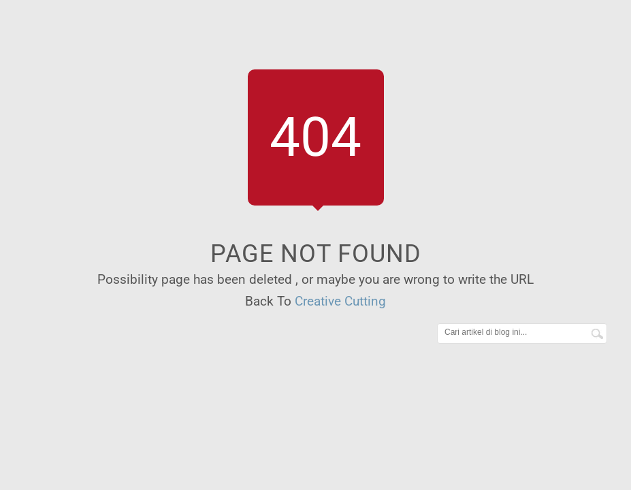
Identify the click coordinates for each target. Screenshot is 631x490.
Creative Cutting (340, 301)
